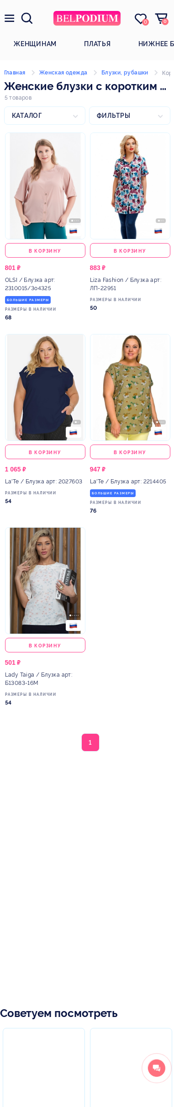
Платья (97, 44)
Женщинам (35, 44)
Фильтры (114, 115)
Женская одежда (63, 72)
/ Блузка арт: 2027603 (44, 481)
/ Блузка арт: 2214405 (128, 481)
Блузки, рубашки (124, 72)
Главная (15, 72)
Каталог (27, 115)
